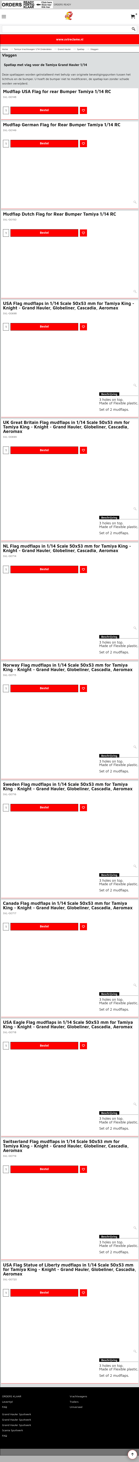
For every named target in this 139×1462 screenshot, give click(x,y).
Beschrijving (109, 394)
